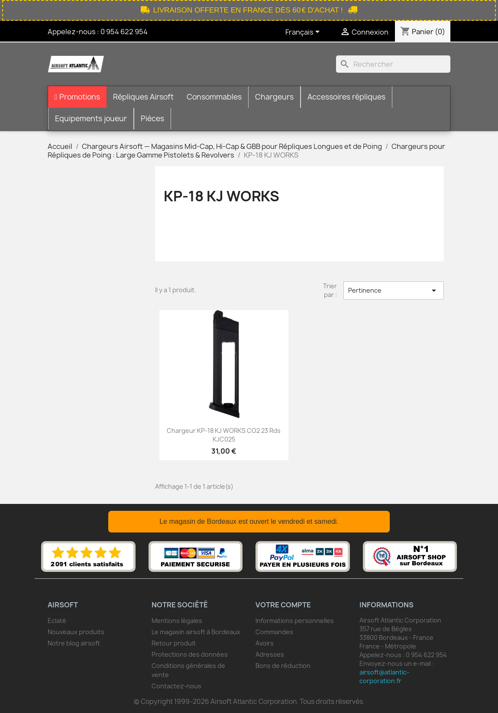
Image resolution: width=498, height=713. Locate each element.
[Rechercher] (393, 64)
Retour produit (174, 643)
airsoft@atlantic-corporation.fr (384, 676)
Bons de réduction (282, 665)
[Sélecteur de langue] (304, 32)
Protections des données (190, 654)
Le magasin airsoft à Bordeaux (196, 632)
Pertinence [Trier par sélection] (393, 290)
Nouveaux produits (76, 632)
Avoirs (264, 643)
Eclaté (57, 620)
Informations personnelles (294, 620)
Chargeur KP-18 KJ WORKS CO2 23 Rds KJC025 (224, 434)
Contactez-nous (176, 686)
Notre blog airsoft (74, 643)
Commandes (274, 632)
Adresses (269, 654)
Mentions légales (177, 620)
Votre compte (283, 605)
